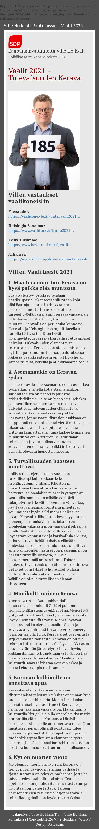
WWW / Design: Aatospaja (63, 822)
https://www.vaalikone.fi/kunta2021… (41, 230)
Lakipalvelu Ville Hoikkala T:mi (37, 814)
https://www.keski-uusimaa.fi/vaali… (39, 244)
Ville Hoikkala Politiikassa (29, 25)
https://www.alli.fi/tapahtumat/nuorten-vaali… (49, 259)
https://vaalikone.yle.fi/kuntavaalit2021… (44, 216)
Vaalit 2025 (72, 25)
